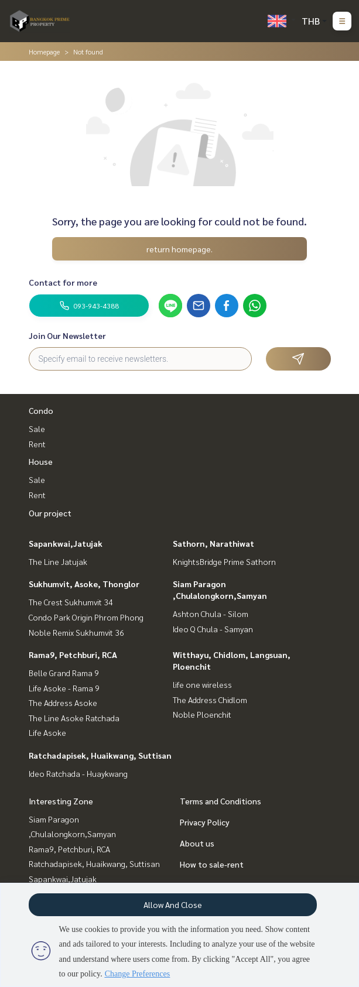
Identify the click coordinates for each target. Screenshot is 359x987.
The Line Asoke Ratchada (74, 717)
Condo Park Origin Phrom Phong (86, 617)
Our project (50, 513)
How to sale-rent (212, 864)
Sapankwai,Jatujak (65, 543)
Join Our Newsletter (67, 335)
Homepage (44, 51)
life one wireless (202, 684)
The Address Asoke (63, 702)
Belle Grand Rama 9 (64, 672)
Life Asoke (47, 732)
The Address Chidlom (210, 699)
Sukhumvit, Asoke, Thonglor (84, 583)
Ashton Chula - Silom (210, 613)
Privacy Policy (205, 822)
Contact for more (63, 282)
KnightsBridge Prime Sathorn (224, 561)
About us (197, 843)
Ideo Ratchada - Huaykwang (78, 773)
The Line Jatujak (58, 561)
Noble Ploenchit (202, 714)
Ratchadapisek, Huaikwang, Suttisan (100, 755)
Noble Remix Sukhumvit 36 (76, 632)
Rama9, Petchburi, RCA (73, 654)
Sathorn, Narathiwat (213, 543)
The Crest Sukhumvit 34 (71, 602)
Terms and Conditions (220, 801)
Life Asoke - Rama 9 (64, 688)
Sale (37, 428)
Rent (37, 443)
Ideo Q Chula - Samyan (213, 628)
